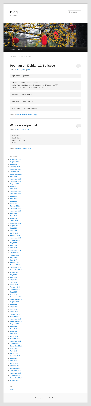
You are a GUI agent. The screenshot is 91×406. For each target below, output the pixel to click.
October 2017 (15, 253)
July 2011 (13, 358)
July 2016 (13, 275)
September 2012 (16, 346)
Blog (14, 12)
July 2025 (13, 164)
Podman (24, 114)
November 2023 (15, 179)
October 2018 (15, 240)
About (20, 49)
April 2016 (13, 282)
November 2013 (15, 319)
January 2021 (15, 206)
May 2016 (13, 280)
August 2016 (14, 272)
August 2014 (14, 302)
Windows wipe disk (24, 125)
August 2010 (14, 380)
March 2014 (14, 312)
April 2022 (13, 189)
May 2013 (13, 331)
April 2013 (13, 334)
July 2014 (13, 304)
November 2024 (15, 169)
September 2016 (16, 270)
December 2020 (15, 208)
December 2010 (15, 370)
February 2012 (15, 356)
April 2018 (13, 248)
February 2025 (15, 167)
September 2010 (16, 378)
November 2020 (15, 211)
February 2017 (15, 262)
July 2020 (13, 213)
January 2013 (15, 338)
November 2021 (15, 194)
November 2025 (15, 159)
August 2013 (14, 324)
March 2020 (14, 221)
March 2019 (14, 233)
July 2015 (13, 292)
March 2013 (14, 336)
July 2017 (13, 257)
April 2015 (13, 294)
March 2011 (14, 363)
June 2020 (13, 216)
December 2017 (15, 250)
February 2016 (15, 287)
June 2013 (13, 329)
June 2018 (13, 245)
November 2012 (15, 341)
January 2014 (15, 316)
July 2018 (13, 243)
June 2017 (13, 260)
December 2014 (15, 297)
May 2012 (13, 348)
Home (13, 49)
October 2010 (15, 375)
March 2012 (14, 353)
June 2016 (13, 277)
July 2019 (13, 228)
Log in (12, 389)
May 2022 (13, 186)
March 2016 (14, 284)
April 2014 (13, 309)
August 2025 (14, 162)
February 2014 (15, 314)
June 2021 (13, 199)
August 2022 (14, 184)
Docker (18, 114)
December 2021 (15, 191)
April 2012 (13, 351)
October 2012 (15, 343)
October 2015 (15, 289)
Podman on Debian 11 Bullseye (32, 65)
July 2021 (13, 196)
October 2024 (15, 172)
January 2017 (15, 265)
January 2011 (15, 368)
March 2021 (14, 203)
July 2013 (13, 326)
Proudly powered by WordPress (45, 398)
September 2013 (16, 321)
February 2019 (15, 235)
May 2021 (13, 201)
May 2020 (13, 218)
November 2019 (15, 223)
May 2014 (13, 307)
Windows (19, 148)
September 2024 (16, 174)
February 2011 (15, 365)
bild (28, 70)
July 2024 (13, 176)
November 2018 (15, 238)
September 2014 (16, 299)
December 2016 (15, 267)
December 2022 (15, 181)
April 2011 (13, 361)
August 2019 (14, 225)
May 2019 (13, 230)
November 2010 (15, 373)
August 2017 (14, 255)
